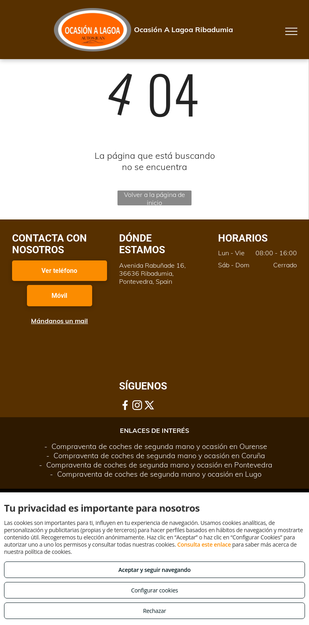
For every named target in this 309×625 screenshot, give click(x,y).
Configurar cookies (154, 590)
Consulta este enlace (204, 544)
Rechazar (154, 611)
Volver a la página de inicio (154, 198)
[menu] (291, 31)
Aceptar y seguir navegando (154, 570)
